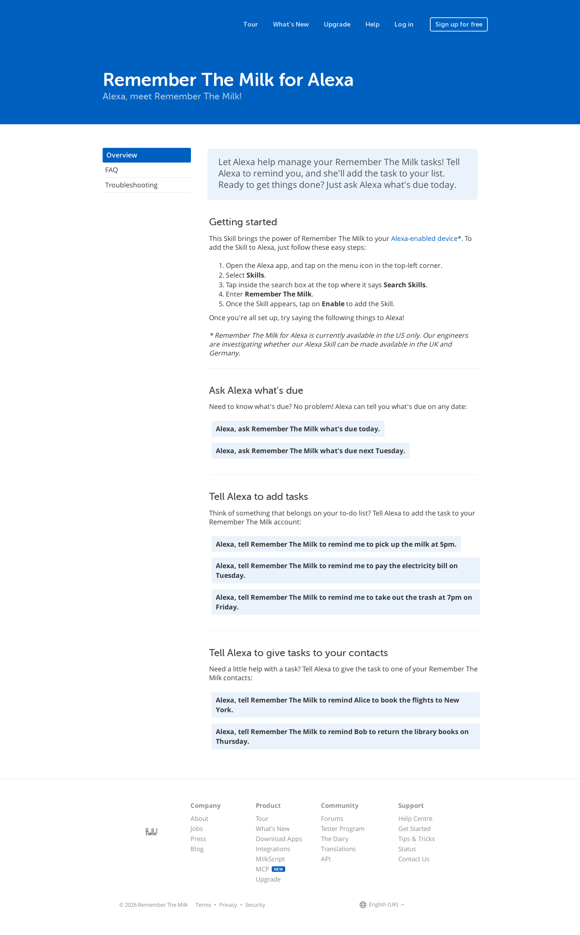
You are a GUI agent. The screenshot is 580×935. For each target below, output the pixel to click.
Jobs (197, 828)
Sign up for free (458, 24)
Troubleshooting (131, 185)
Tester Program (343, 828)
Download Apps (279, 838)
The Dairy (335, 838)
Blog (197, 848)
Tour (250, 24)
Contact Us (413, 859)
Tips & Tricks (416, 838)
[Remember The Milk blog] (441, 905)
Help (372, 24)
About (199, 818)
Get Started (414, 828)
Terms (203, 904)
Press (198, 838)
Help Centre (415, 818)
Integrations (273, 848)
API (326, 859)
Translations (338, 848)
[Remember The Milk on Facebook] (419, 905)
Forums (332, 818)
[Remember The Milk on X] (430, 905)
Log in (404, 24)
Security (255, 904)
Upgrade (337, 24)
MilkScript (270, 859)
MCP (271, 869)
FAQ (111, 169)
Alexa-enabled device (424, 238)
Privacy (228, 904)
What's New (291, 24)
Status (407, 848)
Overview (121, 155)
